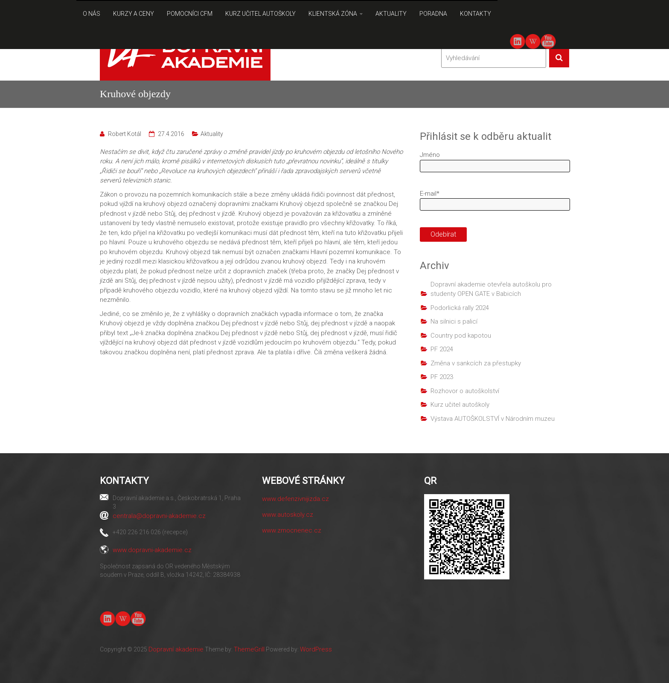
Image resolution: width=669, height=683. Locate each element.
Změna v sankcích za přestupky (475, 363)
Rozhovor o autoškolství (464, 391)
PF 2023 (441, 377)
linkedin (517, 41)
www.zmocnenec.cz (291, 530)
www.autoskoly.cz (287, 514)
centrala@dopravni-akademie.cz (159, 516)
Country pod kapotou (460, 335)
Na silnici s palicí (453, 321)
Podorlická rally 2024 (459, 308)
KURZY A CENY (133, 13)
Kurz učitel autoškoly (459, 404)
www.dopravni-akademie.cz (152, 550)
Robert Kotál (124, 133)
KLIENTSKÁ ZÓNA (332, 13)
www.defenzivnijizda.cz (295, 499)
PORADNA (433, 13)
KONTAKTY (475, 13)
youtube (548, 40)
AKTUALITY (391, 13)
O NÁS (91, 13)
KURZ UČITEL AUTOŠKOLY (260, 13)
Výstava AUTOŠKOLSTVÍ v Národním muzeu (492, 419)
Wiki (533, 41)
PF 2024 (441, 349)
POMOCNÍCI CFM (189, 13)
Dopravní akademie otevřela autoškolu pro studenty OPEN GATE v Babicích (491, 289)
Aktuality (212, 133)
